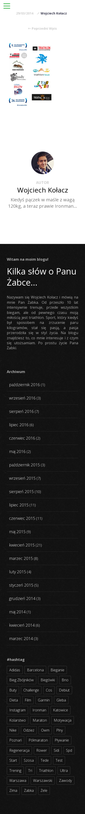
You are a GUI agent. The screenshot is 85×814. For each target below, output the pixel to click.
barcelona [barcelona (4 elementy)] (35, 669)
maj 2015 (17, 531)
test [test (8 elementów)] (59, 760)
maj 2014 (17, 611)
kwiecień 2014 (22, 625)
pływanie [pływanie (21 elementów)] (62, 740)
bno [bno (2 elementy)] (65, 679)
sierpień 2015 (21, 491)
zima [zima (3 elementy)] (13, 790)
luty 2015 (17, 571)
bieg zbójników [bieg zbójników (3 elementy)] (21, 679)
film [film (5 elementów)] (28, 700)
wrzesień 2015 (22, 478)
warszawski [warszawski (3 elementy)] (42, 780)
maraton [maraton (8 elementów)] (40, 720)
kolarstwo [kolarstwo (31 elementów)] (17, 720)
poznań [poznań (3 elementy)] (15, 740)
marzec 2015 (21, 558)
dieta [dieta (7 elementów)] (13, 700)
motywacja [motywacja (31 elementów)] (62, 720)
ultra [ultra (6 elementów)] (64, 770)
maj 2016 (17, 451)
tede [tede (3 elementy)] (45, 760)
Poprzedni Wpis (42, 28)
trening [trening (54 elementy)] (15, 770)
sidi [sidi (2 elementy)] (56, 750)
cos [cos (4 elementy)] (49, 690)
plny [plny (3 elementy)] (59, 730)
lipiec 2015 (19, 505)
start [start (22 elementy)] (13, 760)
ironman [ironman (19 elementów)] (39, 710)
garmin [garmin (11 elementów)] (44, 700)
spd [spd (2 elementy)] (69, 750)
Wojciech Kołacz (54, 13)
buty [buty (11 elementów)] (13, 690)
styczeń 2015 (21, 585)
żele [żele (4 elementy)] (44, 790)
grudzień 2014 (22, 598)
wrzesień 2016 (22, 398)
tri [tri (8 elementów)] (30, 770)
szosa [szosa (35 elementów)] (29, 760)
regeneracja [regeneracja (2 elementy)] (19, 750)
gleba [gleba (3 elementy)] (61, 700)
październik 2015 (24, 464)
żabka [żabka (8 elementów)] (29, 790)
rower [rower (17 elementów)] (41, 750)
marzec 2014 (21, 638)
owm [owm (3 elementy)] (45, 730)
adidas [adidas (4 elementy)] (14, 669)
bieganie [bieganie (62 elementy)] (57, 669)
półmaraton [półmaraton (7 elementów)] (38, 740)
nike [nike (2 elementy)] (13, 730)
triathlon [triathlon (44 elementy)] (46, 770)
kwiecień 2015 (22, 545)
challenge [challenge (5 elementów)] (31, 690)
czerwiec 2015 (22, 518)
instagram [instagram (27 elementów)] (17, 710)
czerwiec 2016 (22, 438)
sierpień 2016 (21, 411)
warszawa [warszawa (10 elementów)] (17, 780)
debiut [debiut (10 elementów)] (64, 690)
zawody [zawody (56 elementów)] (65, 780)
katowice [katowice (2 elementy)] (60, 710)
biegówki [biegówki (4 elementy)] (48, 679)
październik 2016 (24, 384)
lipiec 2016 (19, 424)
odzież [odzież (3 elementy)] (28, 730)
